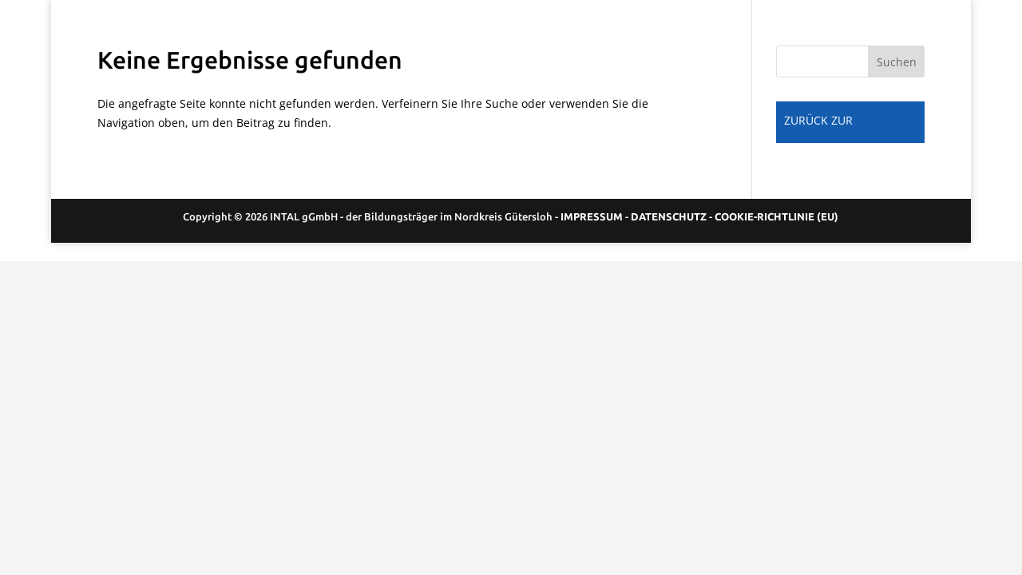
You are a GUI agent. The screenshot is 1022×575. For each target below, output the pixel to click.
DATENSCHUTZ (669, 216)
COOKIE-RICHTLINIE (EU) (776, 216)
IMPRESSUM (592, 216)
